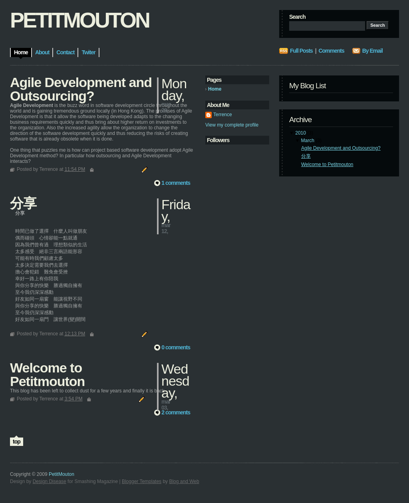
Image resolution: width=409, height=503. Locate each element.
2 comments (175, 412)
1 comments (175, 183)
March (307, 140)
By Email (372, 51)
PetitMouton (61, 474)
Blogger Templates (141, 481)
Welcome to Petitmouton (327, 164)
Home (214, 89)
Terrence (222, 114)
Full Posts (301, 51)
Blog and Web (184, 481)
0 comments (175, 347)
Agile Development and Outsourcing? (341, 148)
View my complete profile (231, 125)
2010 (300, 133)
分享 (306, 156)
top (16, 441)
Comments (331, 51)
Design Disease (49, 481)
